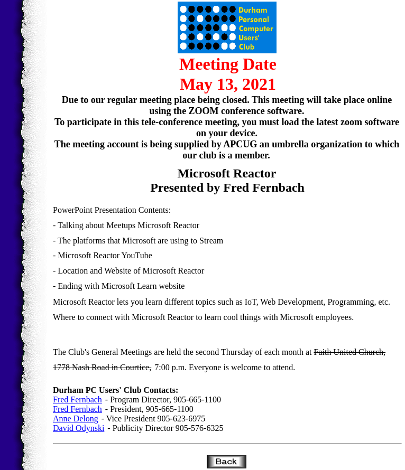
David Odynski (78, 428)
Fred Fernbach (77, 399)
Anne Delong (75, 418)
